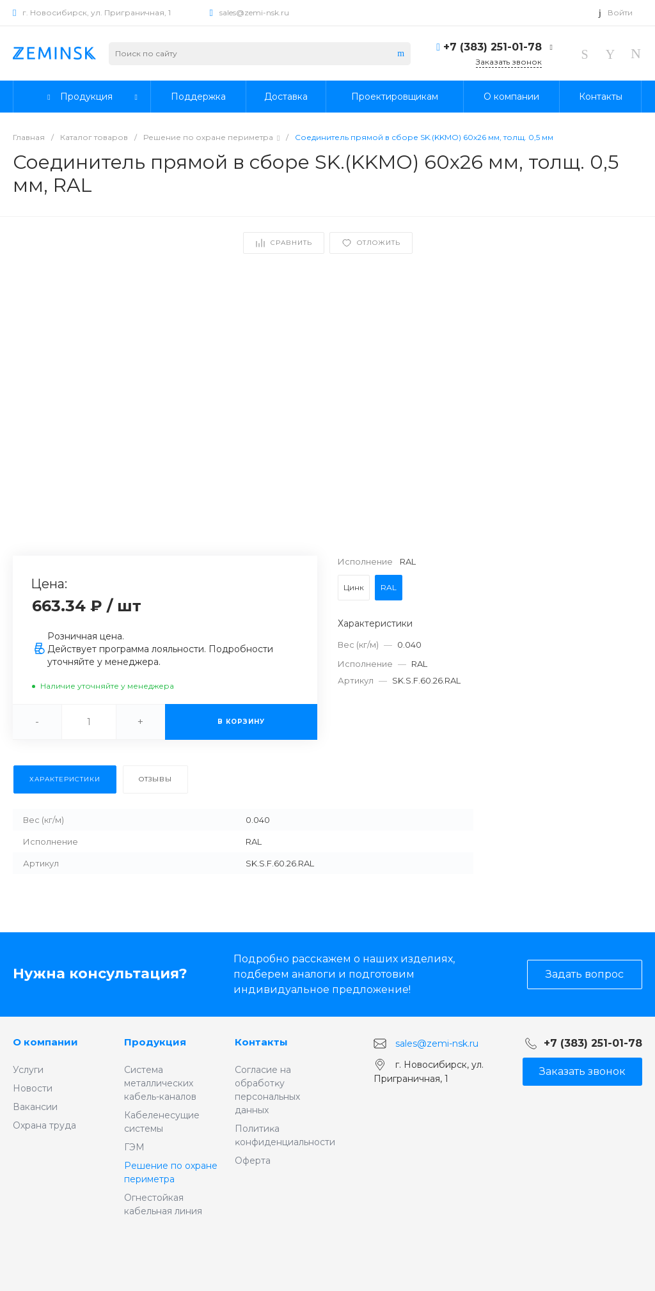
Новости (32, 1088)
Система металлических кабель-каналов (160, 1083)
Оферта (253, 1160)
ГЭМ (134, 1147)
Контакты (261, 1042)
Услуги (28, 1070)
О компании (45, 1042)
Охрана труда (44, 1125)
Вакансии (35, 1107)
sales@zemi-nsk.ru (254, 12)
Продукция (155, 1042)
